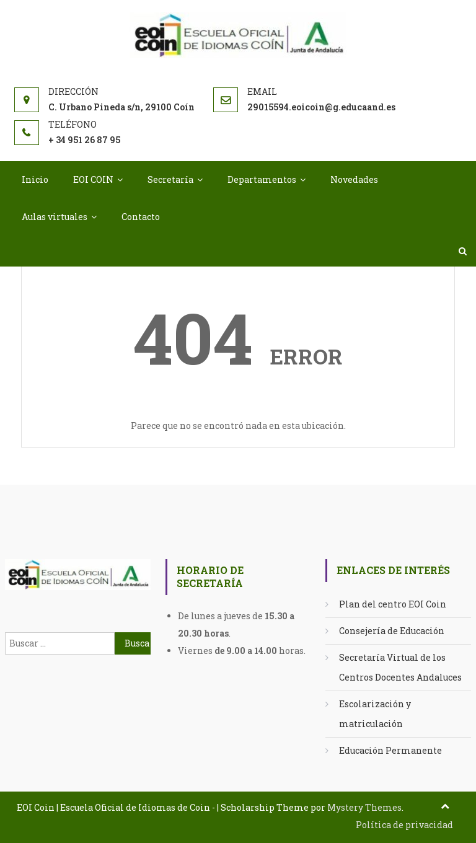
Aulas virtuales (54, 217)
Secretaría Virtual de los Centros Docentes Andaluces (400, 667)
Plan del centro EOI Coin (392, 604)
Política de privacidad (404, 825)
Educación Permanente (390, 750)
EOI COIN (93, 179)
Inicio (35, 179)
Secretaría (170, 179)
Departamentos (261, 179)
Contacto (140, 217)
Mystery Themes (364, 807)
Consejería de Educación (391, 631)
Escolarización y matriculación (375, 714)
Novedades (354, 179)
